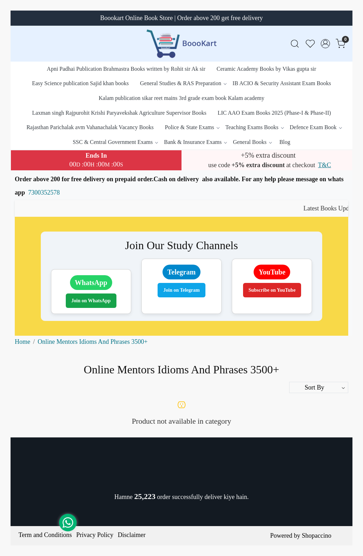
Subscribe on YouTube (272, 290)
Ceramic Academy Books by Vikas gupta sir (266, 69)
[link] (294, 44)
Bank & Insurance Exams (195, 142)
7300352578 (44, 192)
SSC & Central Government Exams (115, 142)
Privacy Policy (95, 534)
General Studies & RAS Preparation (183, 83)
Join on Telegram (181, 290)
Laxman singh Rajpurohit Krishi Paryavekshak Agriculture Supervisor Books (119, 113)
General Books (252, 142)
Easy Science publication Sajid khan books (80, 83)
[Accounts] (325, 43)
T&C (324, 165)
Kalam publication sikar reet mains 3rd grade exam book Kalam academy (182, 98)
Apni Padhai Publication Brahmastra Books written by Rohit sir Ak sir (126, 69)
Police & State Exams (192, 127)
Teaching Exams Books (254, 127)
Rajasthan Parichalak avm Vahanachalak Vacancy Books (90, 127)
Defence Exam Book (316, 127)
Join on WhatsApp (91, 300)
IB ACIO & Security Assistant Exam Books (282, 83)
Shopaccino (316, 535)
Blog (284, 142)
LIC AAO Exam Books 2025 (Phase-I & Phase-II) (274, 113)
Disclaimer (132, 534)
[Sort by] (318, 387)
